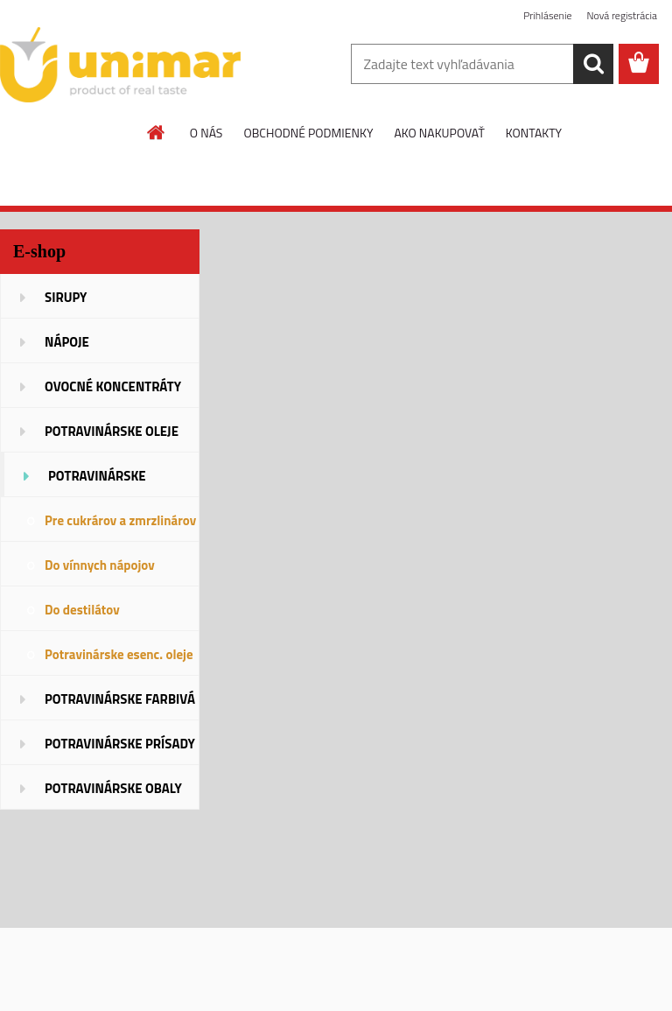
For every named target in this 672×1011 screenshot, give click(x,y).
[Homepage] (156, 132)
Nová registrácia (621, 15)
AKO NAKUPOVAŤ (439, 132)
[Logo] (120, 65)
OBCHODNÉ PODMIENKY (308, 132)
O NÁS (206, 132)
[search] (593, 64)
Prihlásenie (547, 15)
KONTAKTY (534, 132)
